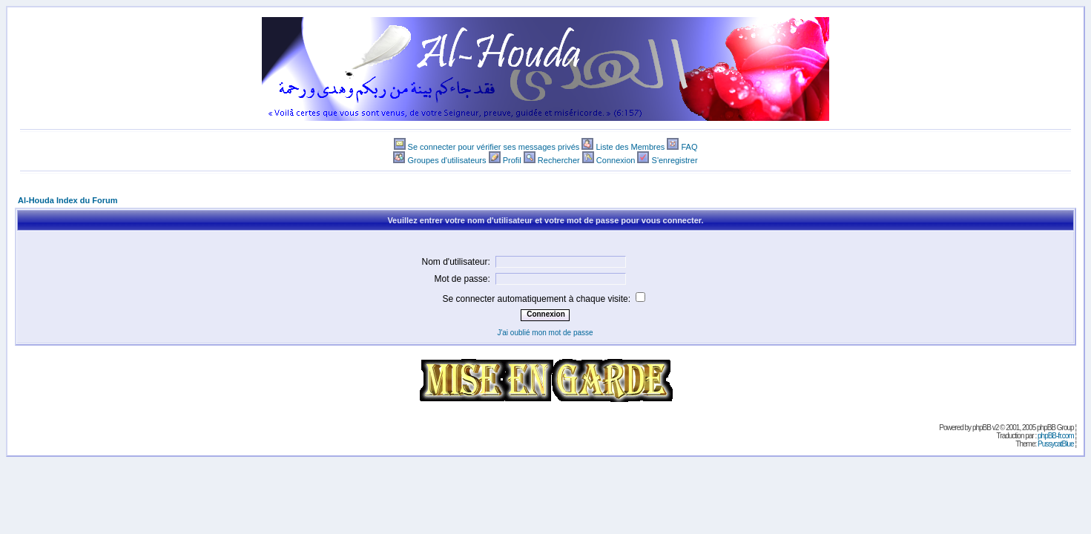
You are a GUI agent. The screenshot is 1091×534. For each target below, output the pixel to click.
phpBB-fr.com (1056, 436)
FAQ (689, 146)
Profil (512, 160)
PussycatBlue (1056, 444)
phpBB (981, 427)
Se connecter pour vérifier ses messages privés (494, 146)
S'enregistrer (675, 160)
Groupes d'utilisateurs (446, 160)
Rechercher (559, 160)
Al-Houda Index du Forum (67, 200)
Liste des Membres (630, 146)
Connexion (616, 160)
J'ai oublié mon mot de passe (545, 333)
